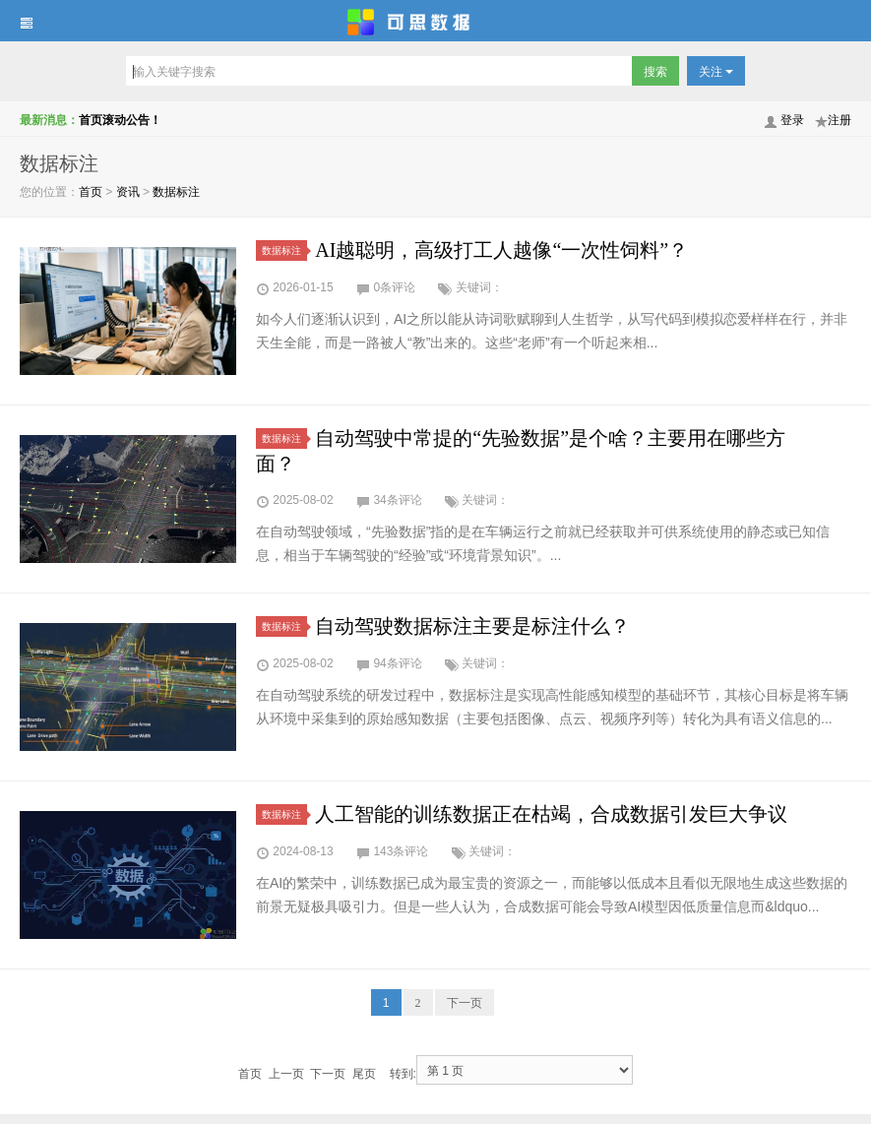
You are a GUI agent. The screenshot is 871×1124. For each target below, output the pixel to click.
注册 (839, 120)
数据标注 (176, 192)
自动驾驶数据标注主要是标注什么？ (472, 626)
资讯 (128, 192)
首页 (90, 192)
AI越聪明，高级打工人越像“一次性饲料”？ (501, 250)
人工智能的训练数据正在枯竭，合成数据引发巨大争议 (551, 814)
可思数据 (435, 20)
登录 (792, 120)
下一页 (464, 1003)
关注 (716, 72)
